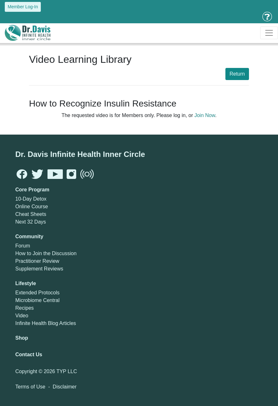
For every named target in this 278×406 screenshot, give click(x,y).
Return (237, 74)
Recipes (24, 308)
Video (21, 315)
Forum (22, 245)
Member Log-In (23, 6)
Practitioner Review (37, 261)
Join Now (204, 115)
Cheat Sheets (30, 214)
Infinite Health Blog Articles (45, 323)
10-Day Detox (31, 199)
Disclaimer (65, 386)
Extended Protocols (37, 292)
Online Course (31, 206)
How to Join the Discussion (46, 253)
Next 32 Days (30, 222)
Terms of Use (30, 386)
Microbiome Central (37, 300)
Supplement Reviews (39, 268)
